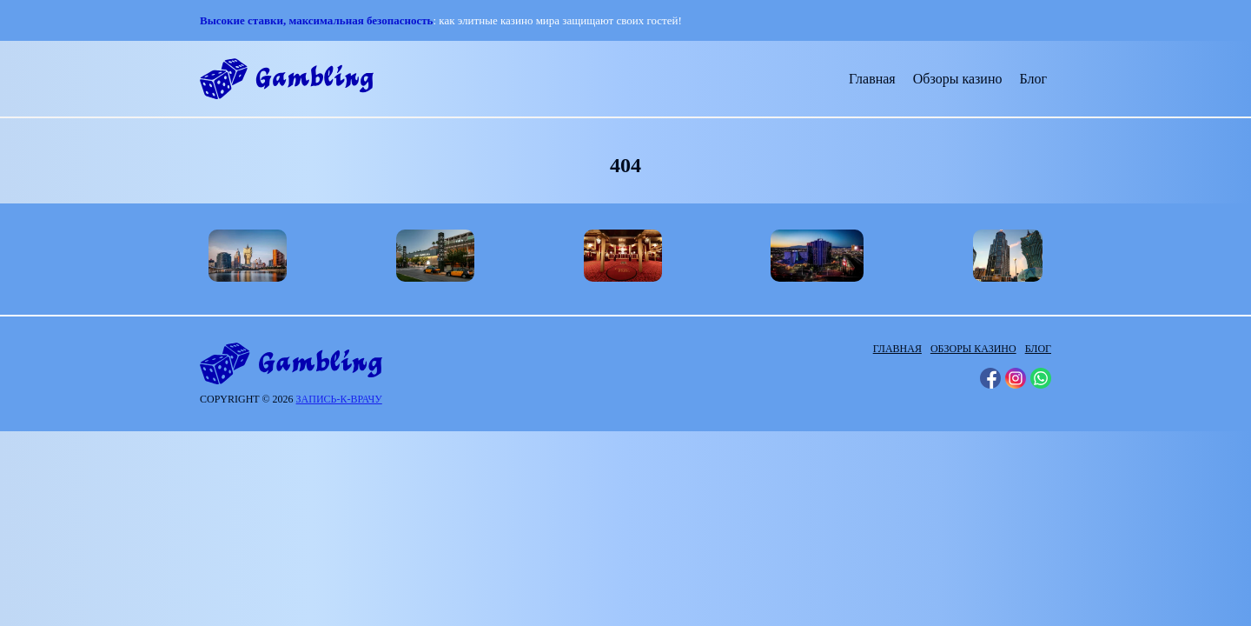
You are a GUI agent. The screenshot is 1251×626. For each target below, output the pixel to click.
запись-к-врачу (339, 399)
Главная (872, 78)
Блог (1033, 78)
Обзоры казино (958, 78)
